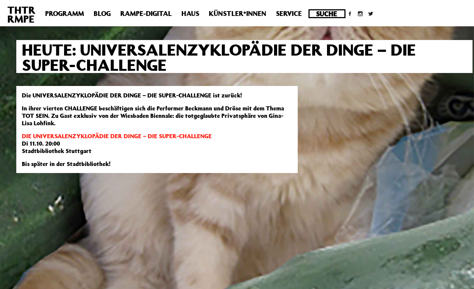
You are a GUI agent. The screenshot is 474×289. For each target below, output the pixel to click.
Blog (102, 13)
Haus (190, 13)
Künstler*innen (237, 13)
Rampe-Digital (146, 13)
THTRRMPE (21, 14)
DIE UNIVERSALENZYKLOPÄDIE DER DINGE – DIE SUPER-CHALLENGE (117, 136)
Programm (64, 13)
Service (289, 13)
